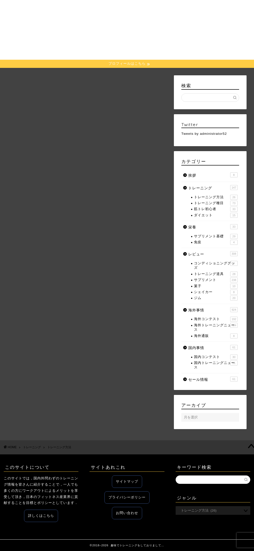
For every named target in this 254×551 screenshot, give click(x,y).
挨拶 (213, 174)
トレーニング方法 (216, 197)
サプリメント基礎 (216, 236)
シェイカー (216, 292)
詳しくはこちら (41, 516)
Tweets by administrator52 (204, 134)
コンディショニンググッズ (216, 265)
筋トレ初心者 (216, 209)
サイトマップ (127, 481)
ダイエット (216, 215)
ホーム (79, 7)
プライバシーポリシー (127, 497)
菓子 (216, 286)
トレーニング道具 (216, 274)
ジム (216, 298)
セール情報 (219, 7)
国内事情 (193, 7)
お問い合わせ (127, 513)
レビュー (147, 7)
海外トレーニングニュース (216, 327)
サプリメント (216, 279)
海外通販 (216, 335)
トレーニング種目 (216, 203)
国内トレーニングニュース (216, 364)
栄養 (127, 7)
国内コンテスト (216, 357)
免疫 (216, 242)
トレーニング (104, 7)
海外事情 (170, 7)
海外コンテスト (216, 319)
